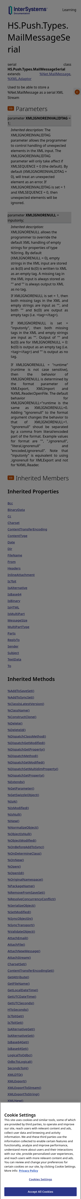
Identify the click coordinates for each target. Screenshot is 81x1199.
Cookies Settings (40, 1184)
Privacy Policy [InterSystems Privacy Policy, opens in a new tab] (28, 1175)
